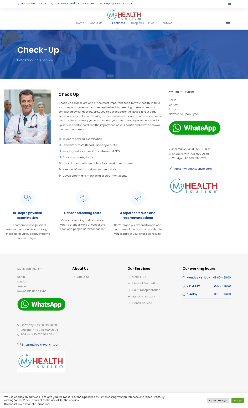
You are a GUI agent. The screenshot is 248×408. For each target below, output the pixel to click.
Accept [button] (238, 400)
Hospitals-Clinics (142, 23)
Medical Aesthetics (143, 274)
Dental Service (141, 294)
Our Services (118, 23)
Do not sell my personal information (24, 404)
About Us (100, 23)
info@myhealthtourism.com (109, 3)
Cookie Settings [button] (220, 400)
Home (84, 23)
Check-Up (138, 268)
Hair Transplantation (144, 281)
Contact (162, 23)
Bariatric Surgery (142, 287)
